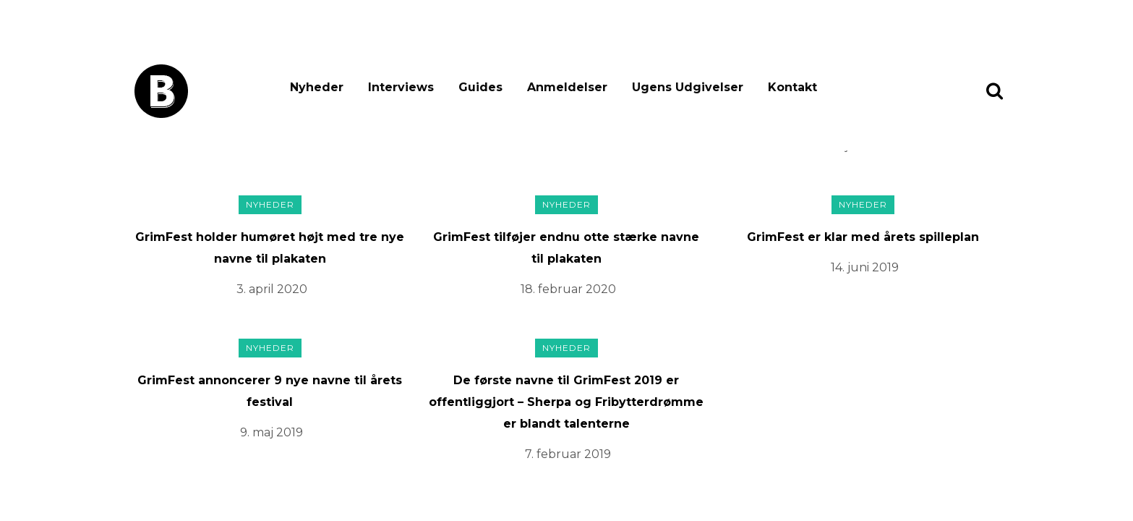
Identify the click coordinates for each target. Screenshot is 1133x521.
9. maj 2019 (271, 432)
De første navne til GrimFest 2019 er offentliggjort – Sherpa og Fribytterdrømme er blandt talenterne (566, 402)
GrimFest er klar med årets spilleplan (863, 237)
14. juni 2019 (865, 267)
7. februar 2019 (568, 454)
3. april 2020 (271, 289)
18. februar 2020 (568, 289)
